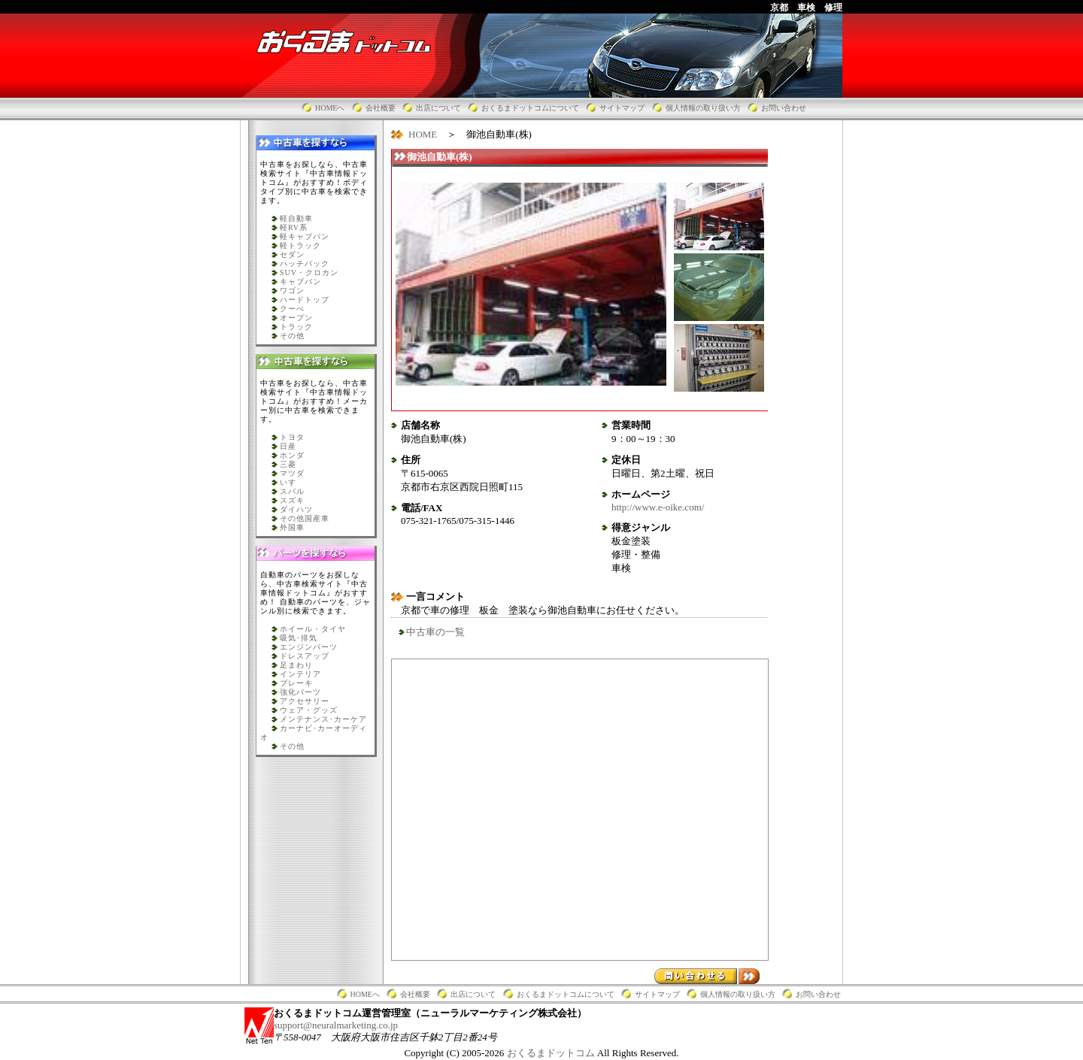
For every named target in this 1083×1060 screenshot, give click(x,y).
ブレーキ (296, 683)
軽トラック (300, 245)
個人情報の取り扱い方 (703, 108)
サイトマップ (622, 108)
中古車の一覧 (435, 632)
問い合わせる (707, 976)
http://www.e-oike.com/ (657, 507)
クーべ (292, 308)
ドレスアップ (304, 656)
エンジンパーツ (309, 647)
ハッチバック (304, 263)
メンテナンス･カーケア (323, 719)
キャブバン (300, 281)
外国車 (292, 527)
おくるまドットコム (552, 1052)
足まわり (296, 665)
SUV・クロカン (309, 272)
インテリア (300, 674)
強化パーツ (300, 692)
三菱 (288, 464)
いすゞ (292, 482)
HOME (422, 134)
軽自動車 (296, 218)
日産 (288, 446)
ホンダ (292, 455)
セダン (292, 254)
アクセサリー (304, 701)
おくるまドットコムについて (530, 108)
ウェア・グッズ (309, 710)
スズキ (292, 500)
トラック (296, 327)
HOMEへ (329, 108)
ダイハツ (296, 509)
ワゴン (292, 290)
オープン (296, 317)
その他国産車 (304, 518)
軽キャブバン (304, 236)
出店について (438, 108)
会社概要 (381, 108)
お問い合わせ (783, 108)
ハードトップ (304, 299)
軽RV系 (294, 227)
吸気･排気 (298, 638)
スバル (292, 491)
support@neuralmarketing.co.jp (336, 1025)
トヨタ (292, 437)
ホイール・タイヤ (313, 629)
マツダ (292, 473)
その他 (292, 336)
